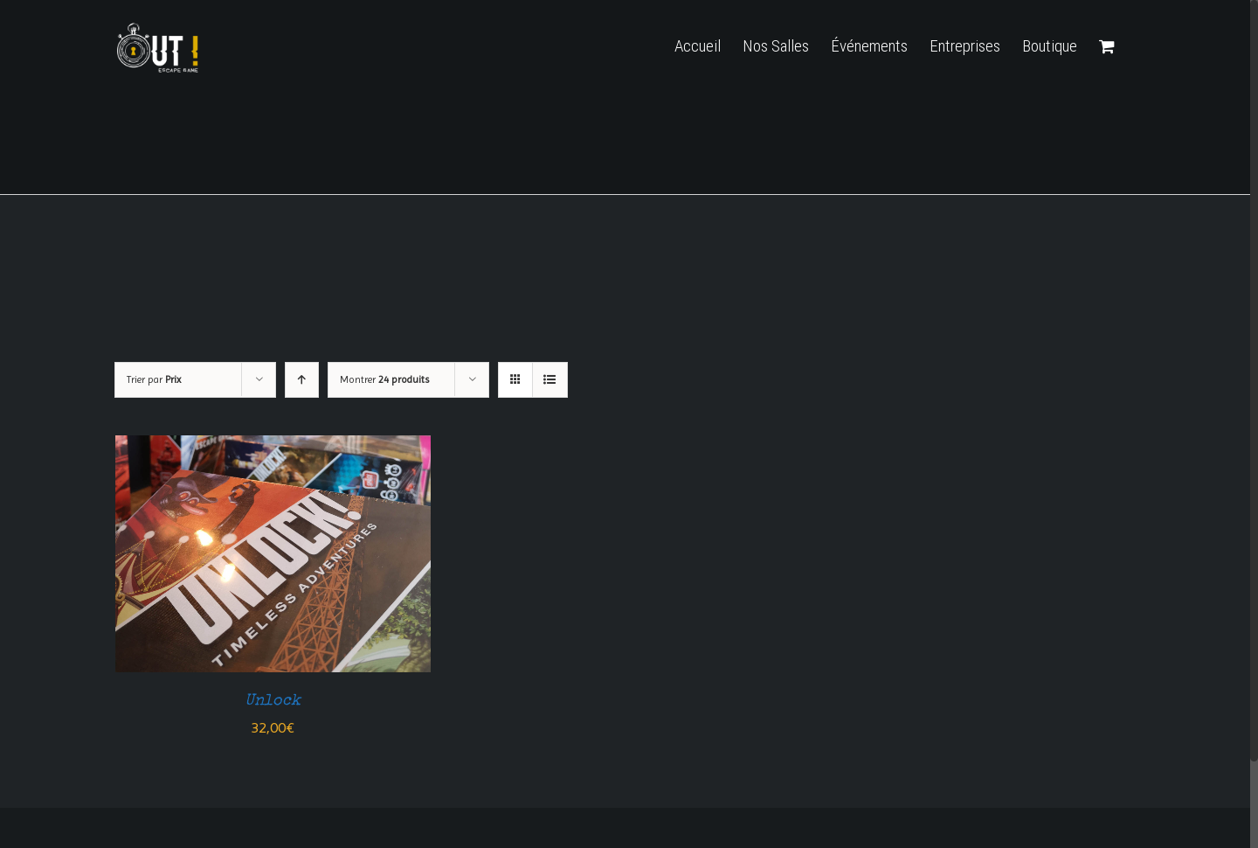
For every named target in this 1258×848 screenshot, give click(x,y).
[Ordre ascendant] (302, 380)
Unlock (273, 701)
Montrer (384, 379)
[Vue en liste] (550, 380)
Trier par (154, 379)
